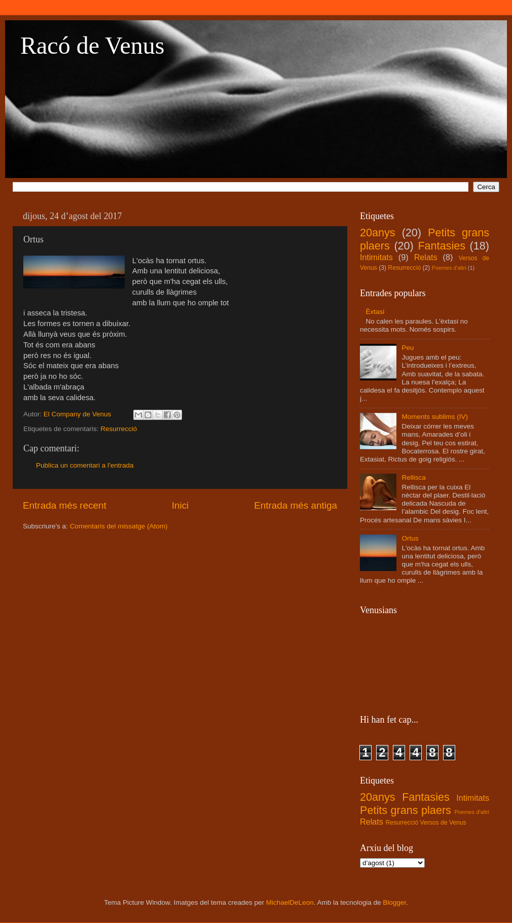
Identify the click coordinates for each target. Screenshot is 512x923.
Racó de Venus (92, 45)
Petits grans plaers (405, 810)
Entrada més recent (64, 505)
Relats (425, 257)
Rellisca (413, 477)
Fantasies (441, 245)
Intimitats (376, 257)
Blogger (394, 902)
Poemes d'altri (449, 268)
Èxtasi (374, 311)
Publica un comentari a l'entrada (84, 465)
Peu (407, 347)
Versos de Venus (443, 822)
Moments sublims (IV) (434, 416)
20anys (377, 232)
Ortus (409, 538)
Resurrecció (118, 429)
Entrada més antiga (295, 505)
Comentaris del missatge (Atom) (119, 526)
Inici (180, 505)
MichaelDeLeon (290, 902)
